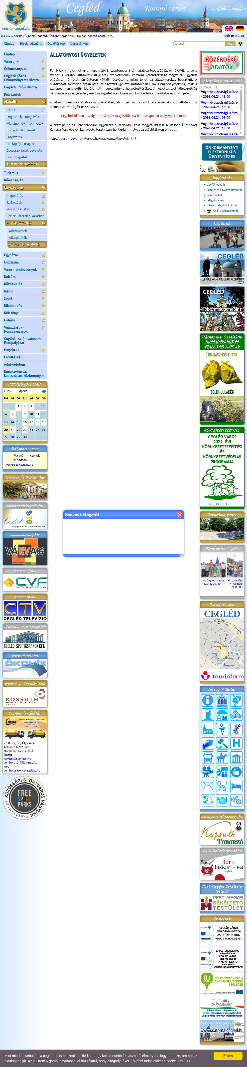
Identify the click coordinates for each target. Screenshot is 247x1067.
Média (25, 291)
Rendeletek (215, 195)
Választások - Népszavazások (25, 329)
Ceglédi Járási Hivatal (21, 87)
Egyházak (25, 255)
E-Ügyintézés (215, 200)
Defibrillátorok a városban (25, 216)
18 (37, 422)
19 (44, 422)
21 (12, 430)
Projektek (25, 350)
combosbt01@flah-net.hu (20, 762)
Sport (25, 298)
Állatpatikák (18, 238)
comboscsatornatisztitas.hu (22, 770)
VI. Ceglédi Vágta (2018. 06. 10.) (213, 580)
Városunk (25, 61)
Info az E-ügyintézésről (222, 205)
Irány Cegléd (13, 180)
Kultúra (25, 277)
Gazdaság (25, 262)
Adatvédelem (14, 364)
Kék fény (25, 313)
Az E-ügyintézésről (222, 211)
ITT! (188, 1061)
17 (31, 422)
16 (25, 422)
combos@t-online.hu (17, 759)
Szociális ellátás (26, 209)
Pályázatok (12, 94)
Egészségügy (25, 187)
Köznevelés (25, 284)
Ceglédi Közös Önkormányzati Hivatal (25, 78)
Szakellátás (26, 203)
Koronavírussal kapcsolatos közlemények (24, 374)
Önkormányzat (25, 69)
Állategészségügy (26, 223)
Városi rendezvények (25, 269)
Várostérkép (79, 43)
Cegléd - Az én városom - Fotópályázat (23, 341)
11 (37, 414)
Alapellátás (26, 196)
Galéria (25, 320)
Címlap (9, 43)
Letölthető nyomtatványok (225, 190)
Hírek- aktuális (31, 43)
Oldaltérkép (56, 43)
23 (25, 430)
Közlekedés (25, 306)
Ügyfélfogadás (216, 184)
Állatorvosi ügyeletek (24, 244)
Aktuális (25, 102)
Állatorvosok (18, 231)
